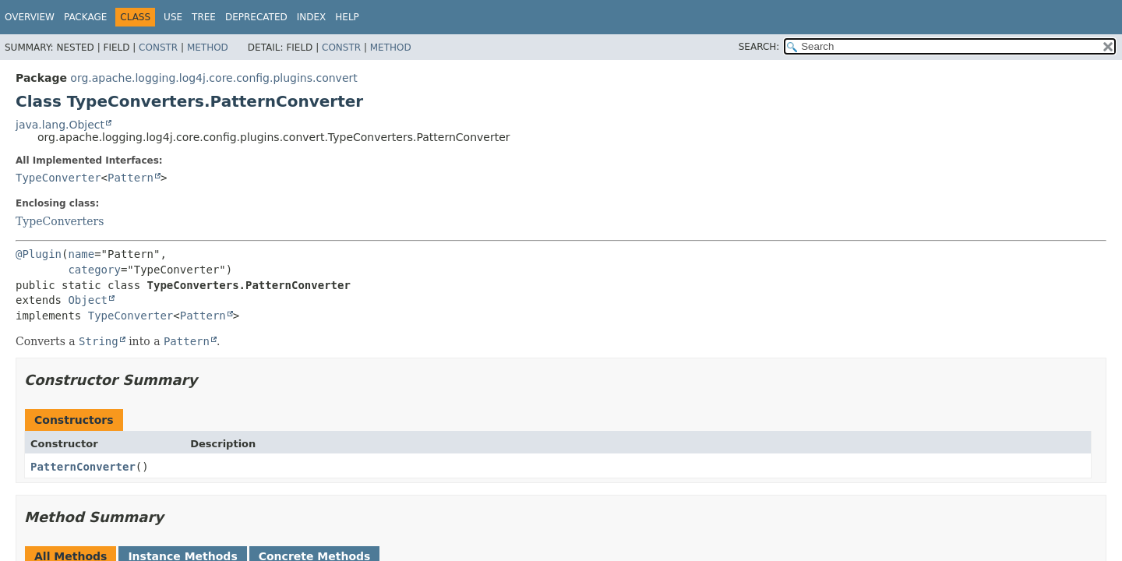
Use (173, 17)
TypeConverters (60, 221)
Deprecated (256, 17)
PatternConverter (83, 466)
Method (207, 47)
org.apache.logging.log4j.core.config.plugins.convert (213, 78)
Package (85, 17)
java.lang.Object (60, 124)
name (81, 254)
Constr (158, 47)
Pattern (130, 177)
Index (311, 17)
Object (88, 300)
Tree (204, 17)
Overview (30, 17)
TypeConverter (58, 177)
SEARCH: (759, 46)
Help (347, 17)
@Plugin (39, 254)
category (94, 269)
